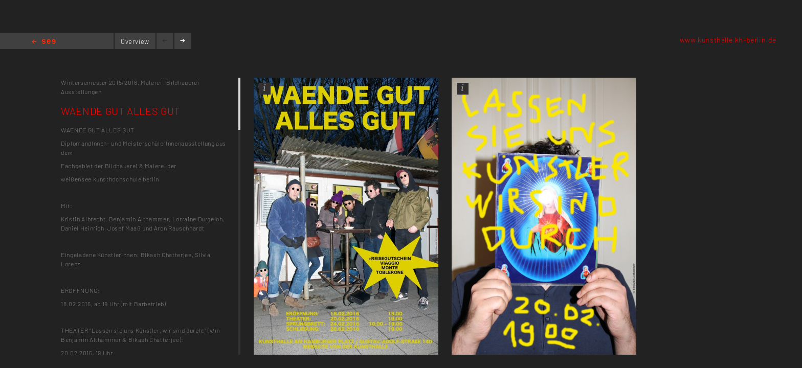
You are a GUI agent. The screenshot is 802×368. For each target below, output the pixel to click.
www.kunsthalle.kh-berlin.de (728, 39)
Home (44, 42)
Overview (135, 41)
